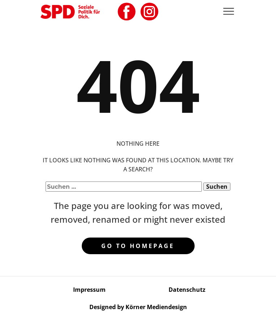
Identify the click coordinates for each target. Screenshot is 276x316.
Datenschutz (187, 290)
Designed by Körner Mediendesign (138, 307)
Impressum (89, 290)
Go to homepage (137, 246)
